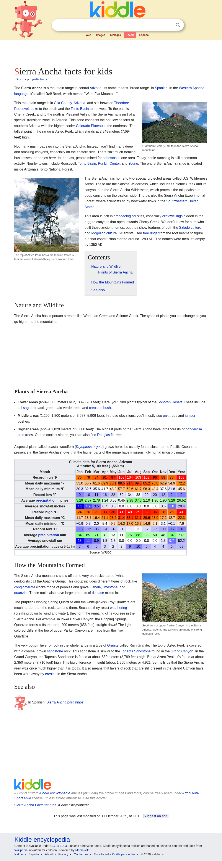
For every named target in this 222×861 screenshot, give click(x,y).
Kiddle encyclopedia (54, 793)
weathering (118, 608)
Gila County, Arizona (69, 103)
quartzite (21, 593)
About (49, 854)
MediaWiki (82, 850)
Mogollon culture (104, 233)
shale (97, 587)
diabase (98, 593)
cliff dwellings (172, 216)
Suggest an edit (155, 816)
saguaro (29, 408)
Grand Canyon (182, 651)
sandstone (55, 651)
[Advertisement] (110, 52)
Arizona (95, 88)
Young (133, 163)
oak (166, 415)
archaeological (125, 216)
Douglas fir (105, 435)
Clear (169, 25)
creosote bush (100, 408)
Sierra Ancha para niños (65, 702)
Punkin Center (109, 163)
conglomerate (24, 587)
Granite (112, 645)
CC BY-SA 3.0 (59, 846)
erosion (50, 674)
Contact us (81, 854)
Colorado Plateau (89, 126)
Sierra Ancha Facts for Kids (35, 805)
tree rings (150, 233)
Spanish (161, 88)
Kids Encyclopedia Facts (31, 79)
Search (178, 25)
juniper (190, 415)
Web (88, 35)
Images (100, 35)
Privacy (63, 854)
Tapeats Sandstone (136, 651)
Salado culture (190, 227)
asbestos (110, 158)
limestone (110, 587)
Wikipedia (21, 850)
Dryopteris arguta (89, 447)
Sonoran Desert (170, 402)
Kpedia (130, 35)
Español (144, 35)
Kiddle (19, 854)
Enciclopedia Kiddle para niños (114, 854)
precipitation (46, 500)
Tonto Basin (80, 109)
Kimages (115, 35)
